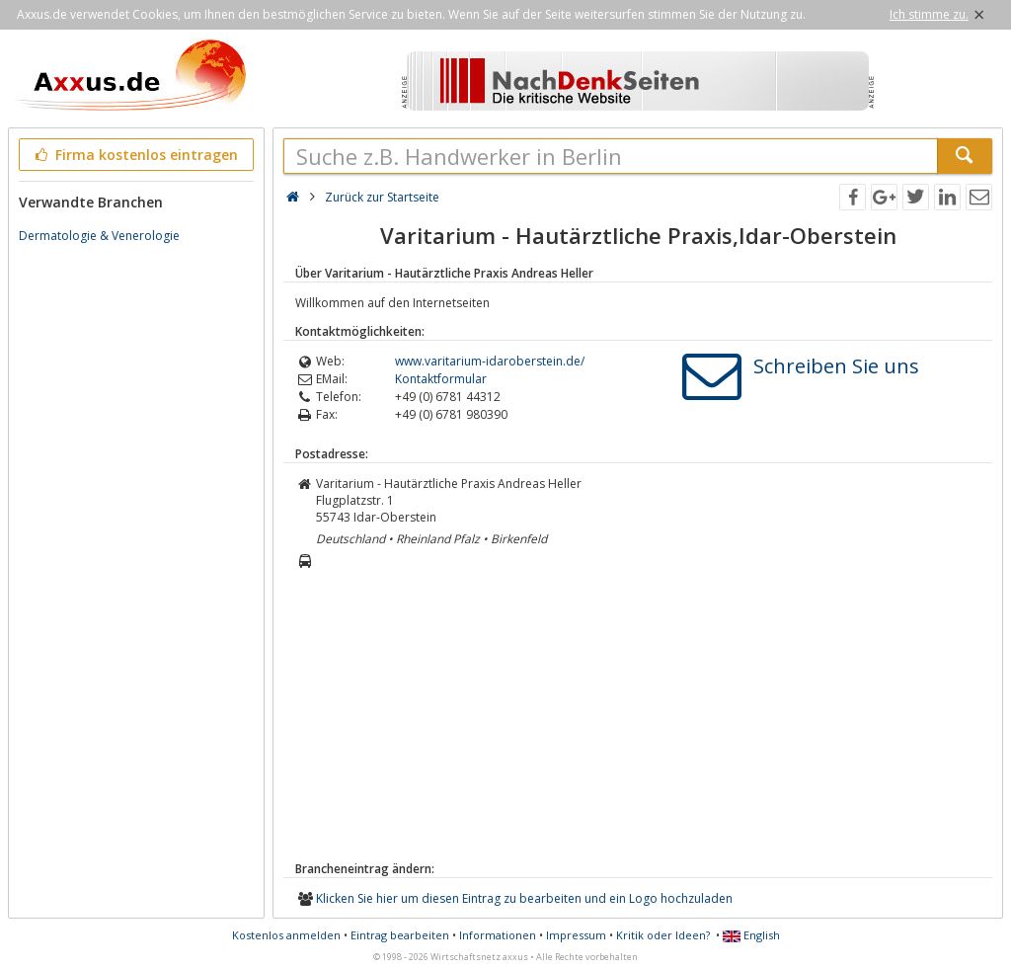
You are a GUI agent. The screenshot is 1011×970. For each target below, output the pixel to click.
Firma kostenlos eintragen (135, 154)
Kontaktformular (441, 378)
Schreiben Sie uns (836, 366)
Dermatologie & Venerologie (99, 235)
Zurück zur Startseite (382, 197)
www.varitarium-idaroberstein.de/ (489, 361)
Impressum (576, 935)
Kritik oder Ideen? (663, 935)
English (751, 935)
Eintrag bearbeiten (399, 935)
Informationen (497, 935)
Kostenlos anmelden (286, 935)
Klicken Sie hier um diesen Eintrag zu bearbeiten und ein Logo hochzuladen (524, 898)
